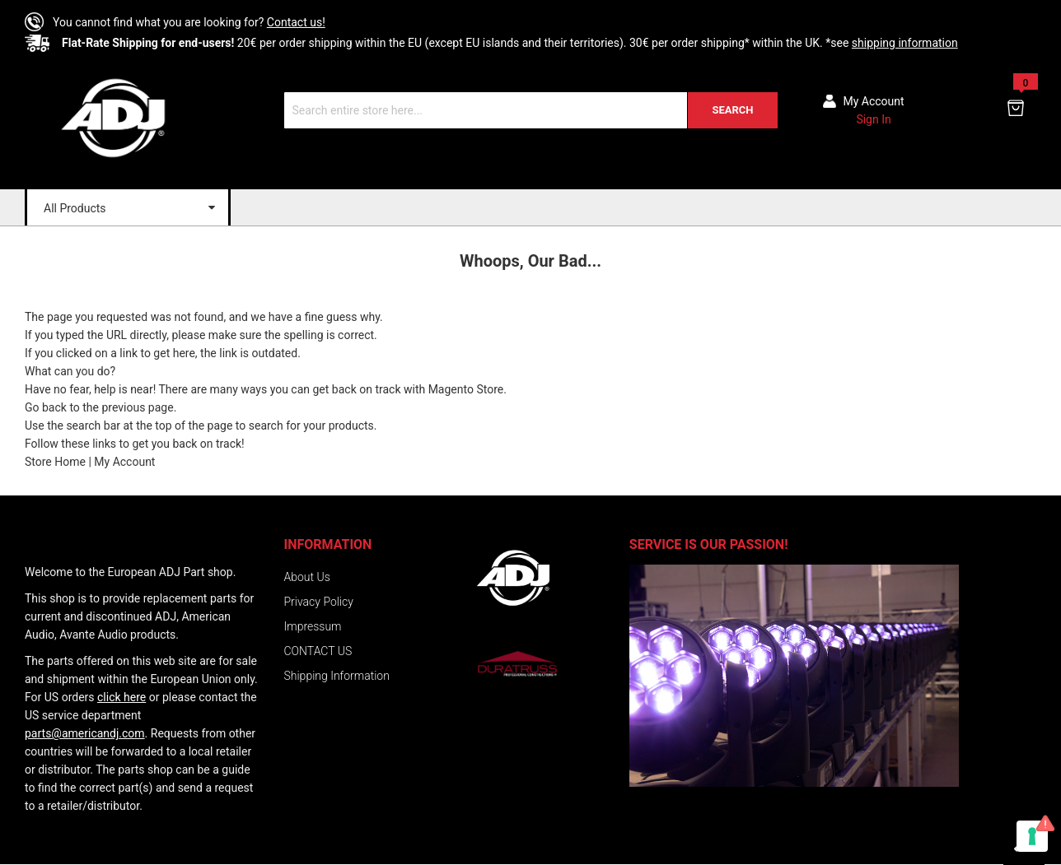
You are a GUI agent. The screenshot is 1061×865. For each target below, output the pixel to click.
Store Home (55, 461)
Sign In (873, 119)
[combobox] (531, 110)
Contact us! (296, 22)
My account (874, 101)
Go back (46, 407)
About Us (307, 577)
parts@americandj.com (85, 733)
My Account (124, 461)
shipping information (905, 42)
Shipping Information (337, 675)
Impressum (313, 626)
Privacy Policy (318, 601)
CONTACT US (318, 651)
